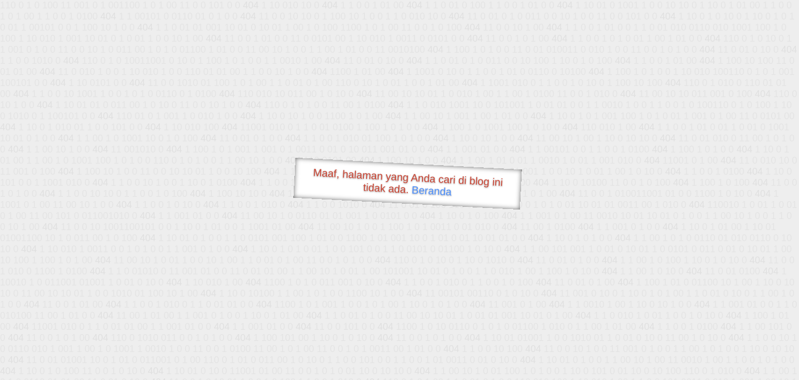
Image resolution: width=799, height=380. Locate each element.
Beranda (431, 190)
